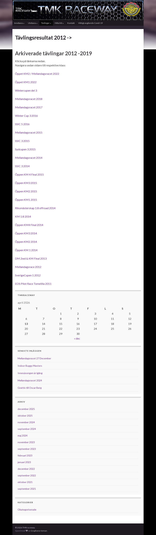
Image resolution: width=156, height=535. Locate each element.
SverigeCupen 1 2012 (28, 275)
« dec (77, 338)
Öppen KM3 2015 (26, 182)
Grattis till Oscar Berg (30, 387)
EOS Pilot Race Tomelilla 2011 (33, 283)
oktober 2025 (25, 415)
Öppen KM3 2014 (26, 233)
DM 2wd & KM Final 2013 (31, 258)
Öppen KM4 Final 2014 (29, 224)
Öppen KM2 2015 (26, 191)
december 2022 (26, 468)
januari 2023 (24, 462)
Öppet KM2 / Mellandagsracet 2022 (37, 73)
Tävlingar (46, 23)
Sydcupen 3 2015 (25, 149)
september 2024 (27, 428)
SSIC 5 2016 (22, 124)
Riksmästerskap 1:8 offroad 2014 (35, 208)
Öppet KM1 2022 (26, 82)
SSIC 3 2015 (22, 140)
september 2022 (27, 475)
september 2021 (27, 488)
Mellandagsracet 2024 (30, 380)
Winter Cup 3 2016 (26, 115)
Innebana (19, 23)
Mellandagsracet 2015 (28, 132)
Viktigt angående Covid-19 (90, 23)
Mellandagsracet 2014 (28, 157)
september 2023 (27, 448)
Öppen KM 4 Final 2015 (29, 174)
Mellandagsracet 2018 (28, 98)
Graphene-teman (39, 530)
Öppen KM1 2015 (26, 199)
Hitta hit (59, 23)
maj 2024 (22, 435)
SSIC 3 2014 (22, 166)
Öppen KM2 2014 (26, 241)
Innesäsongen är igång (30, 373)
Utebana (33, 23)
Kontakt (71, 23)
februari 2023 (25, 455)
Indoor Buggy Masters (30, 365)
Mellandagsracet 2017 (28, 107)
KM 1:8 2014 (23, 216)
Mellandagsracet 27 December (34, 358)
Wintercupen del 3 (26, 90)
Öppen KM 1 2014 (26, 250)
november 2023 (26, 442)
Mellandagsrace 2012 (28, 266)
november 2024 (26, 422)
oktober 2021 (25, 482)
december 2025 (26, 408)
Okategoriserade (27, 509)
